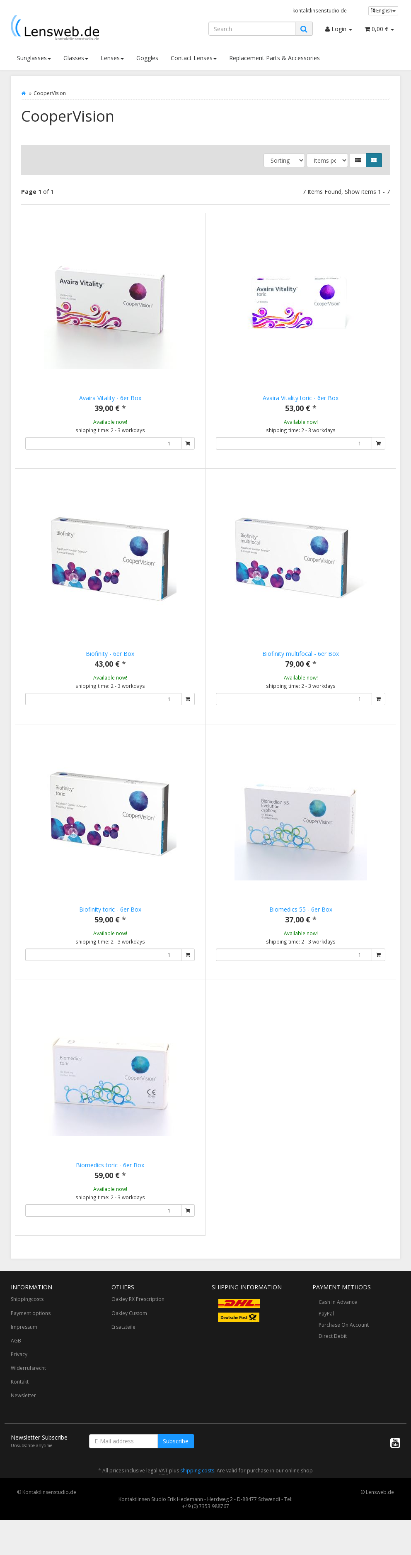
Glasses (75, 58)
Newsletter (23, 1421)
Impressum (24, 1353)
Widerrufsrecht (28, 1394)
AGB (16, 1366)
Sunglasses (34, 58)
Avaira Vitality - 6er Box (110, 398)
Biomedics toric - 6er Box (110, 1182)
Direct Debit (333, 1362)
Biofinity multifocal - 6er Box (300, 654)
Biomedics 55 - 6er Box (300, 918)
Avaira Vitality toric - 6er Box (300, 398)
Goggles (147, 58)
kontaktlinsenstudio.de (320, 10)
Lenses (112, 58)
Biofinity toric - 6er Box (110, 918)
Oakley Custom (129, 1339)
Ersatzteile (123, 1353)
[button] (358, 160)
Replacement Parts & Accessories (274, 58)
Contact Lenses (194, 58)
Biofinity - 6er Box (110, 654)
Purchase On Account (344, 1351)
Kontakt (20, 1407)
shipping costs (197, 1496)
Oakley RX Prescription (137, 1325)
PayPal (326, 1339)
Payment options (31, 1339)
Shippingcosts (27, 1325)
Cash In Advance (338, 1328)
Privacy (19, 1380)
